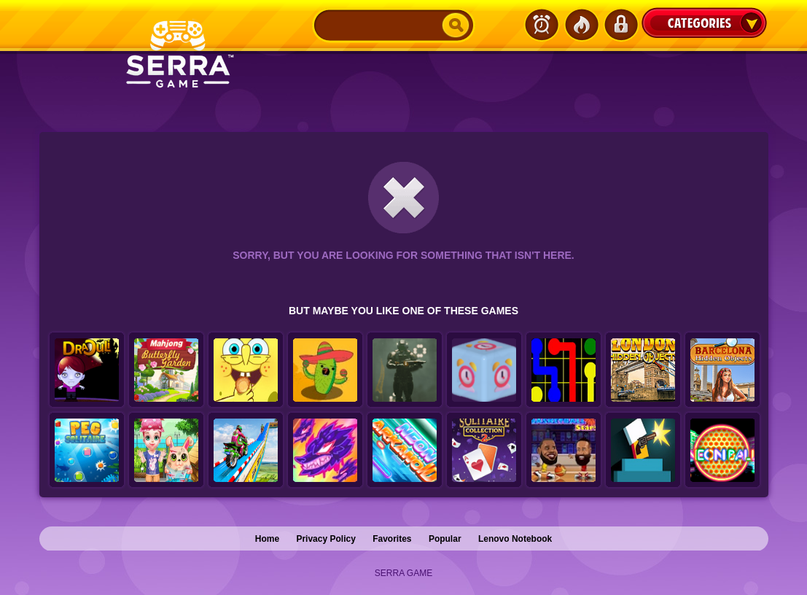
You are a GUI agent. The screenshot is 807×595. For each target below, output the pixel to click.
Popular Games (581, 24)
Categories (704, 22)
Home (267, 539)
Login (620, 24)
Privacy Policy (325, 539)
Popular (445, 539)
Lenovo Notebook (515, 539)
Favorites (392, 539)
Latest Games (541, 24)
